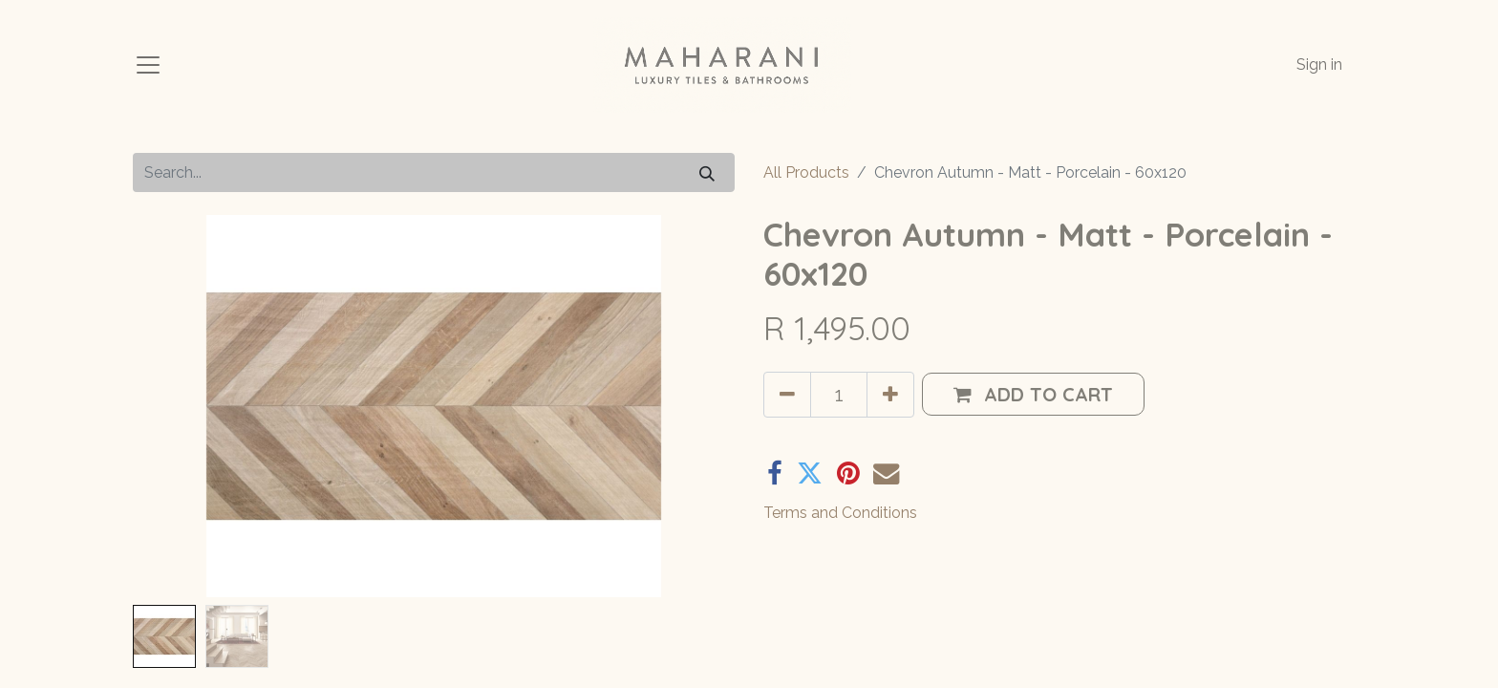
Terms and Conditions (840, 513)
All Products (806, 172)
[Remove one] (787, 395)
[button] (1033, 394)
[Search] (707, 172)
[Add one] (890, 395)
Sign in (1319, 64)
